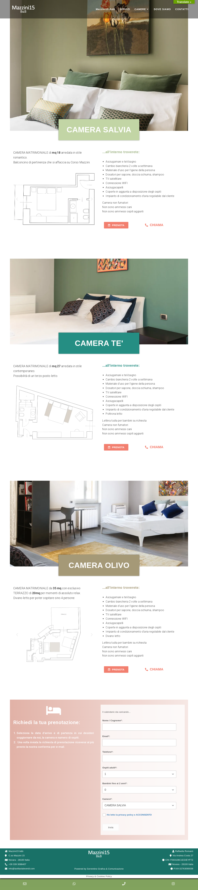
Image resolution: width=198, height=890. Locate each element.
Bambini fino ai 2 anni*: (114, 783)
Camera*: (107, 799)
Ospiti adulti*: (109, 767)
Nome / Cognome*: (112, 720)
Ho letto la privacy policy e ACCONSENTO (129, 815)
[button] (17, 199)
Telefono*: (107, 752)
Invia (110, 827)
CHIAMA (156, 225)
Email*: (106, 736)
